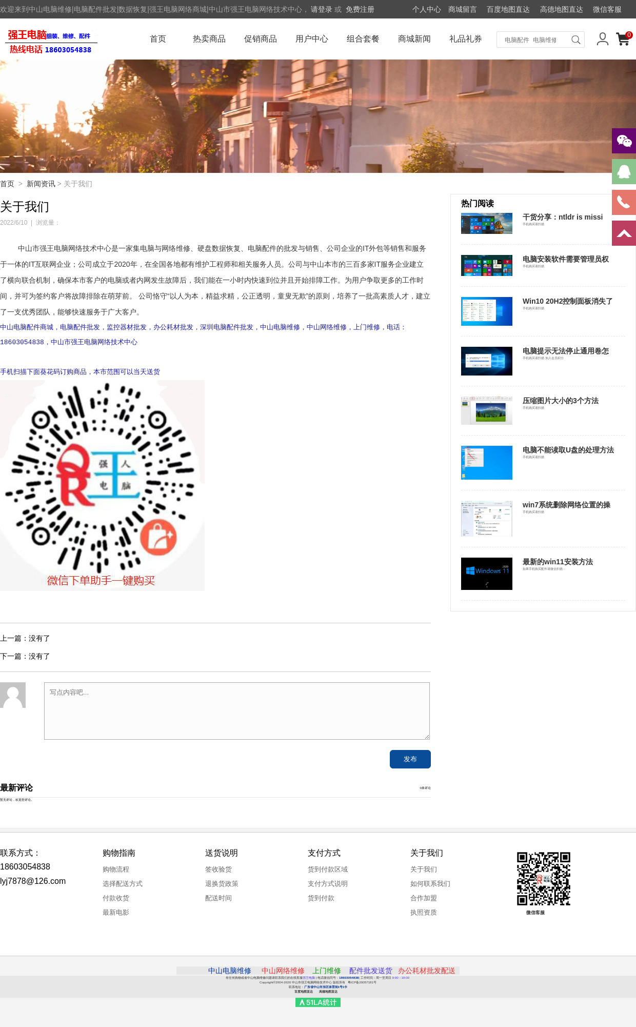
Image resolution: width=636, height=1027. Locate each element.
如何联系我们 (430, 888)
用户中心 (311, 38)
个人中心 (426, 9)
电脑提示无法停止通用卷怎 (566, 351)
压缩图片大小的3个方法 (561, 401)
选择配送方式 (123, 888)
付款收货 (116, 902)
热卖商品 (209, 38)
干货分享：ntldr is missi (563, 217)
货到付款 (321, 902)
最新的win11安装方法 (558, 562)
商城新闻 (414, 38)
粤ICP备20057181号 (362, 986)
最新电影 (116, 916)
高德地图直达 (561, 9)
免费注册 (360, 9)
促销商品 (260, 38)
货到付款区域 (328, 873)
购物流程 (116, 873)
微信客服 (607, 9)
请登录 (321, 9)
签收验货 (218, 873)
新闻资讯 (41, 184)
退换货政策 (222, 888)
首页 (158, 38)
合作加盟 (423, 902)
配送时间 (218, 902)
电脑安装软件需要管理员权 (566, 259)
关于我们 (423, 873)
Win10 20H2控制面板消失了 (568, 301)
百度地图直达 (508, 9)
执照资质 (423, 916)
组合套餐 (363, 38)
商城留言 (462, 9)
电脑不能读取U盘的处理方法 (568, 450)
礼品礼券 (465, 38)
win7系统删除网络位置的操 (566, 505)
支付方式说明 (328, 888)
